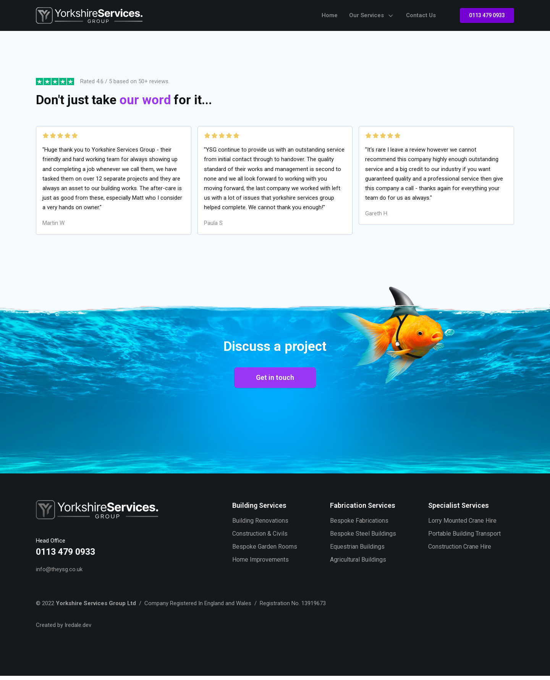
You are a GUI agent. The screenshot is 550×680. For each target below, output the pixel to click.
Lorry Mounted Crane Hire (462, 524)
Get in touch (275, 381)
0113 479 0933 (487, 15)
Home (330, 15)
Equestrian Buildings (357, 551)
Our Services (372, 15)
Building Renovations (260, 524)
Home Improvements (260, 564)
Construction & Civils (260, 538)
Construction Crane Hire (459, 551)
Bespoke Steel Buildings (363, 538)
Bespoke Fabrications (359, 524)
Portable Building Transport (464, 538)
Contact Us (421, 15)
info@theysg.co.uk (59, 573)
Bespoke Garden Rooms (264, 551)
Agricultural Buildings (358, 564)
